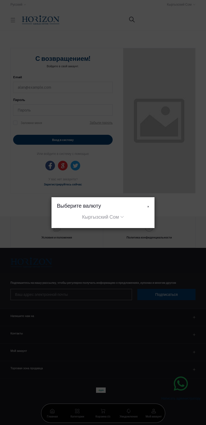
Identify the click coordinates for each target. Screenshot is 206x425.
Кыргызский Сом (100, 217)
